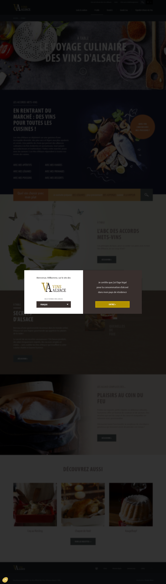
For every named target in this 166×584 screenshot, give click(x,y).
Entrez (112, 304)
